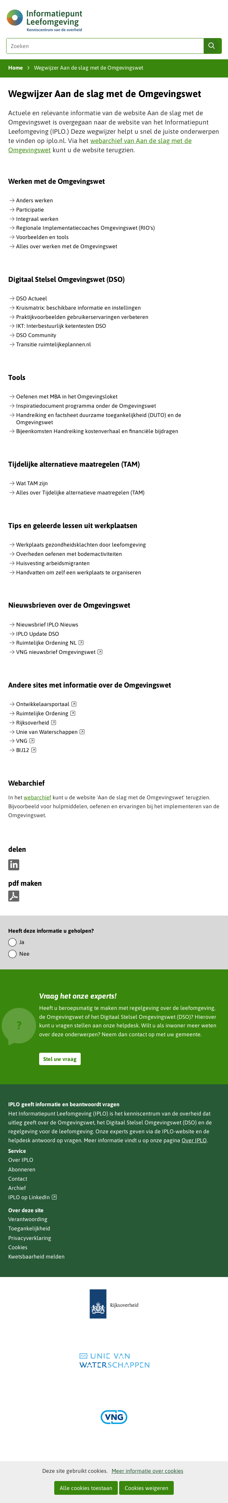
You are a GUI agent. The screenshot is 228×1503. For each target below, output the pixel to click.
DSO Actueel (31, 298)
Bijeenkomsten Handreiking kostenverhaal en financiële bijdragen (97, 431)
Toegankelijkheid (29, 1228)
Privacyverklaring (29, 1238)
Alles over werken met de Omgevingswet (66, 246)
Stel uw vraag (60, 1059)
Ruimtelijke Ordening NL (50, 643)
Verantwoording (27, 1219)
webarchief (37, 797)
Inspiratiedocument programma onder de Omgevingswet (86, 406)
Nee (24, 954)
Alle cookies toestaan (86, 1488)
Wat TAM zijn (32, 483)
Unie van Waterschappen (50, 732)
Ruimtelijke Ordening (46, 713)
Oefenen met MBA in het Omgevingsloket (66, 396)
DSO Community (36, 335)
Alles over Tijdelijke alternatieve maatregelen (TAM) (80, 492)
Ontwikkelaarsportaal (46, 704)
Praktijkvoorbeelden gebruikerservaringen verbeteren (82, 317)
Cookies (17, 1247)
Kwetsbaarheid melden (36, 1256)
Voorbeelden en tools (42, 237)
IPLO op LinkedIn (32, 1197)
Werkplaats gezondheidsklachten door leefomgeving (81, 544)
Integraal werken (37, 219)
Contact (17, 1179)
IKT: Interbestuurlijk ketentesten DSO (61, 326)
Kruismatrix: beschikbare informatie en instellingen (78, 308)
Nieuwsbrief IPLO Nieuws (47, 624)
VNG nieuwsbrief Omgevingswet (59, 652)
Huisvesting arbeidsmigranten (53, 563)
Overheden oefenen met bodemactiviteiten (69, 554)
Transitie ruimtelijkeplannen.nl (53, 344)
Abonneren (21, 1169)
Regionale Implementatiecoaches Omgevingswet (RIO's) (85, 228)
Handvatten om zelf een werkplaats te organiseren (78, 572)
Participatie (30, 209)
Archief (17, 1188)
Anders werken (34, 200)
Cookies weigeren (146, 1488)
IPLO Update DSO (37, 634)
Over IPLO (194, 1140)
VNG (25, 741)
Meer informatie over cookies (147, 1471)
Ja (21, 942)
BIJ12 (26, 750)
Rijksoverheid (36, 722)
